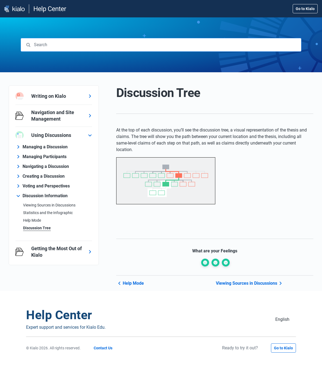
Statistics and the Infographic (48, 213)
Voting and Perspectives (46, 186)
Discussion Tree (37, 228)
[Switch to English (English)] (282, 319)
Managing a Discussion (45, 146)
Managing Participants (45, 156)
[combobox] (161, 45)
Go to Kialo (305, 9)
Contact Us (103, 348)
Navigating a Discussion (46, 166)
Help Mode (32, 220)
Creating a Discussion (44, 176)
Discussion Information (45, 195)
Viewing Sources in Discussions (49, 205)
